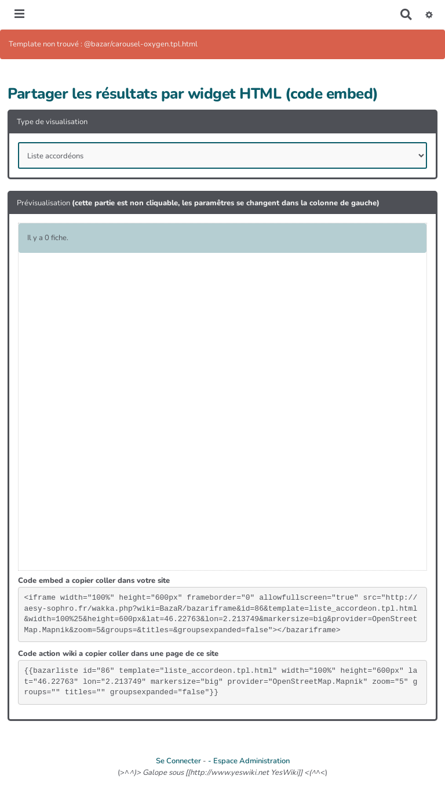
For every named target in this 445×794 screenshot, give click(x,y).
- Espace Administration (249, 761)
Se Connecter (178, 761)
